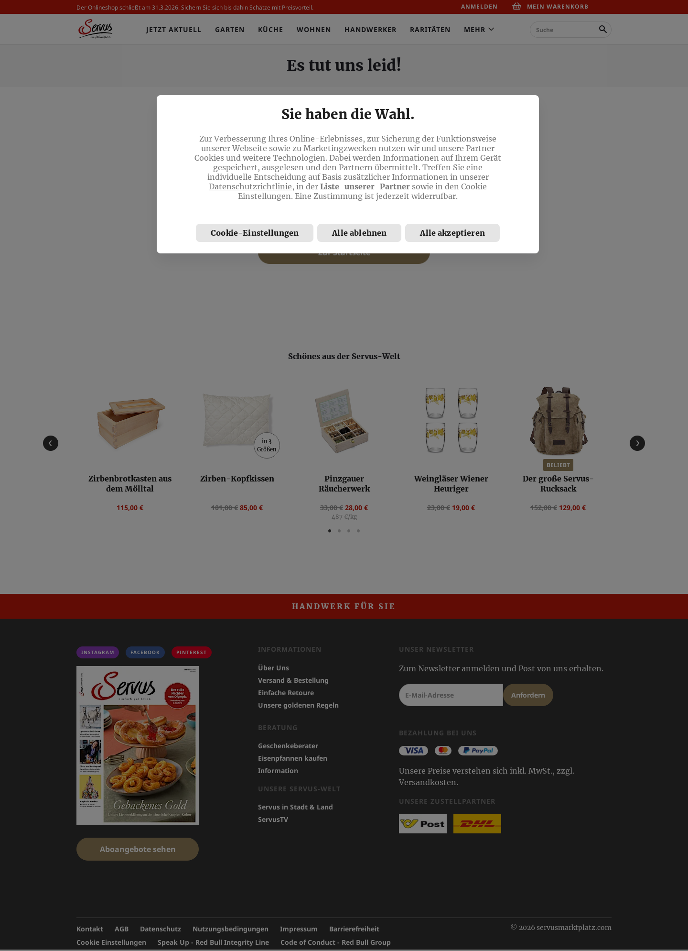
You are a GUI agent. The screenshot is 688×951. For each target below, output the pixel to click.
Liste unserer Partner (365, 186)
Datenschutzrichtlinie (250, 186)
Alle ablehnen (359, 233)
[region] (348, 174)
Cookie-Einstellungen (255, 233)
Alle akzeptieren (452, 233)
